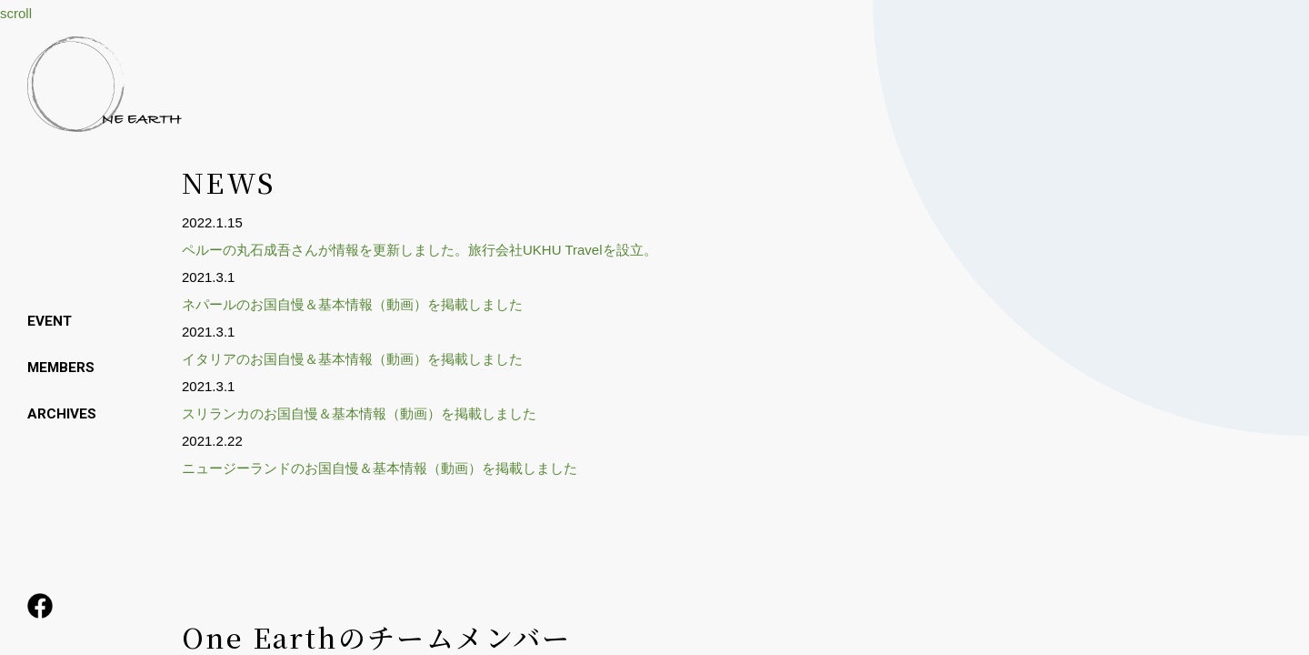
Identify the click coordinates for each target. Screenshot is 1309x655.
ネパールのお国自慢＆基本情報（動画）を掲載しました (352, 304)
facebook (41, 605)
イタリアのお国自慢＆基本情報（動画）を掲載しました (352, 359)
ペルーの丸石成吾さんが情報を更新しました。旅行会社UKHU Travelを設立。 (419, 249)
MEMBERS (61, 366)
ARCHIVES (61, 412)
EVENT (50, 319)
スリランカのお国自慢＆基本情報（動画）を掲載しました (359, 413)
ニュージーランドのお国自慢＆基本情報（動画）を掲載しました (379, 468)
